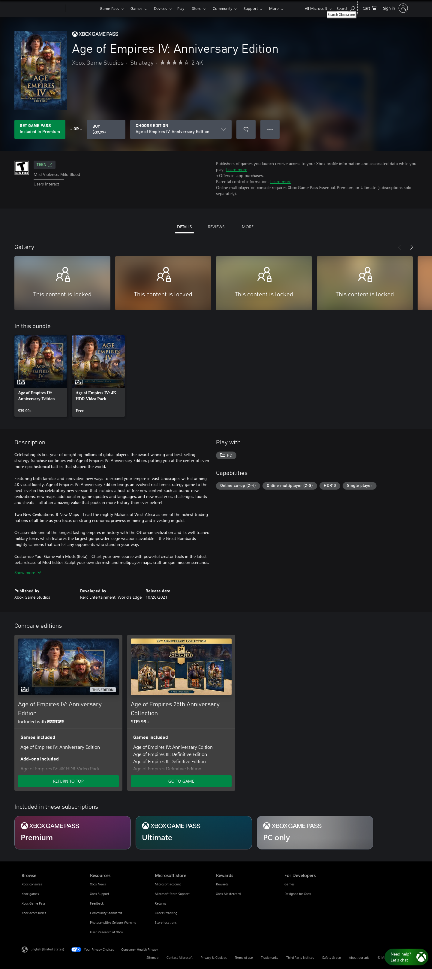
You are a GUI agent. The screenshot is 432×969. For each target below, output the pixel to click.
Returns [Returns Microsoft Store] (160, 903)
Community (222, 8)
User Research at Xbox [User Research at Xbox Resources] (106, 932)
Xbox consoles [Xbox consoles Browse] (32, 884)
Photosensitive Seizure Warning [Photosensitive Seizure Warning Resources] (113, 922)
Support (251, 8)
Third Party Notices (300, 957)
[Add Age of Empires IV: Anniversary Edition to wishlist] (246, 129)
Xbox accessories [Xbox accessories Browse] (34, 913)
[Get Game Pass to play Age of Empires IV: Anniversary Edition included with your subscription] (39, 129)
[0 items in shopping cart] (369, 8)
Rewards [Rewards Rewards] (222, 884)
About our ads (359, 957)
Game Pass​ (109, 8)
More (274, 8)
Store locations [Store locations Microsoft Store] (166, 922)
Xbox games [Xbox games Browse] (30, 894)
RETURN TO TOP (68, 781)
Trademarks (269, 957)
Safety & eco (331, 957)
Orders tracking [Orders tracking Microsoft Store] (166, 913)
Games (136, 8)
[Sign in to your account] (395, 8)
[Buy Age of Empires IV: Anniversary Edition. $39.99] (106, 129)
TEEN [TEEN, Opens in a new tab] (44, 164)
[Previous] (400, 247)
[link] (40, 376)
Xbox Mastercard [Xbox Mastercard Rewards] (228, 894)
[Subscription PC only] (315, 832)
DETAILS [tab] (184, 227)
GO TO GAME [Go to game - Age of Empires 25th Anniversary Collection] (181, 781)
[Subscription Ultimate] (194, 832)
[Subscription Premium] (72, 832)
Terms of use (244, 957)
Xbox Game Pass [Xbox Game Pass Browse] (34, 903)
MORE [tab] (248, 227)
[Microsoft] (42, 8)
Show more (27, 572)
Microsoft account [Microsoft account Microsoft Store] (168, 884)
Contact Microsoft (179, 957)
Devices (160, 8)
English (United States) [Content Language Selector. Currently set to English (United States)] (47, 949)
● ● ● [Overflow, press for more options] (270, 129)
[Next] (412, 247)
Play (180, 8)
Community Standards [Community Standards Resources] (106, 913)
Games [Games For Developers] (289, 884)
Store (196, 8)
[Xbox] (81, 8)
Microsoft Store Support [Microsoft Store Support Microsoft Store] (172, 894)
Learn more (236, 169)
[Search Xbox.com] (346, 7)
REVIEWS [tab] (216, 227)
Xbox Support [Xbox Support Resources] (99, 894)
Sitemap (152, 957)
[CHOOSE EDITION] (181, 129)
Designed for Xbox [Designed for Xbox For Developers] (297, 894)
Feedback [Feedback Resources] (97, 903)
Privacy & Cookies (214, 957)
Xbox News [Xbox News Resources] (98, 884)
